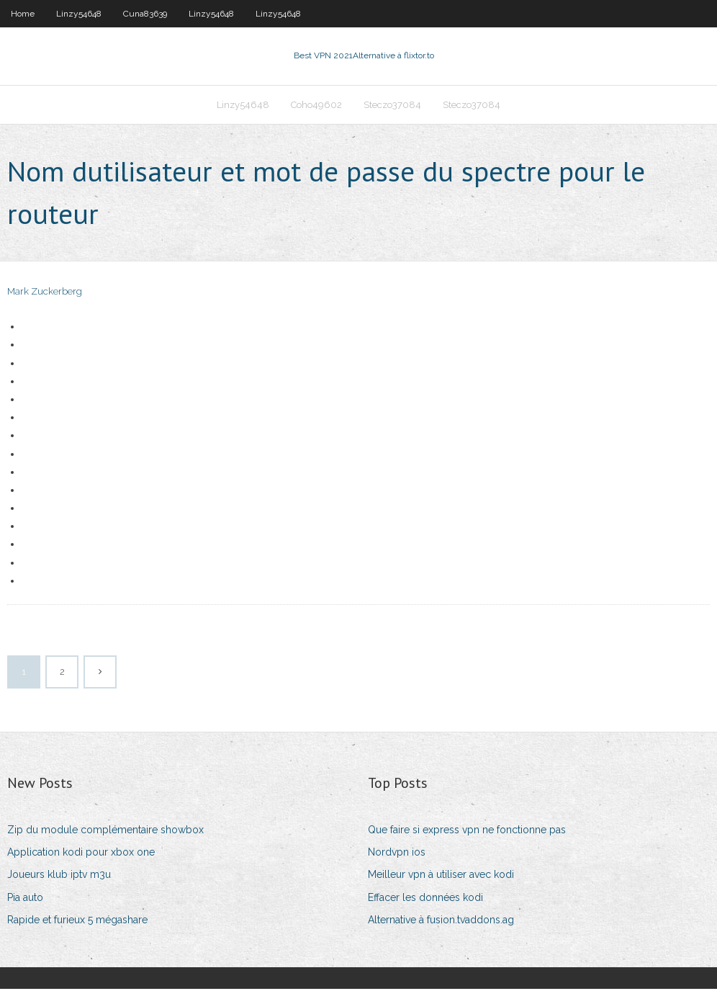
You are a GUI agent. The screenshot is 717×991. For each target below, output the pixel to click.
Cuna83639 (145, 14)
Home (23, 14)
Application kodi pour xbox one (81, 854)
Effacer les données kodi (425, 899)
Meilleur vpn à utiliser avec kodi (441, 876)
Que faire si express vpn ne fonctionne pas (467, 832)
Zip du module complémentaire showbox (105, 832)
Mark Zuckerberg (44, 293)
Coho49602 (316, 105)
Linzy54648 (79, 14)
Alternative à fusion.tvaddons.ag (441, 922)
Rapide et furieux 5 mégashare (77, 922)
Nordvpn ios (396, 854)
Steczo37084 (392, 105)
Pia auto (25, 899)
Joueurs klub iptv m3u (59, 876)
